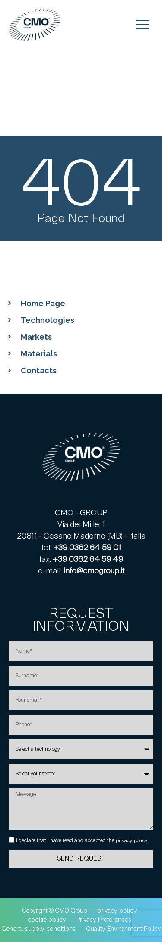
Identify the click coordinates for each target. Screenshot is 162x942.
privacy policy (132, 840)
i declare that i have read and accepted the (82, 840)
